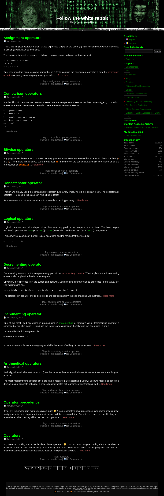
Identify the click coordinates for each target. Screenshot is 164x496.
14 (74, 468)
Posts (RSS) (61, 491)
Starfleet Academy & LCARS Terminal (142, 128)
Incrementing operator (22, 314)
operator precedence (59, 423)
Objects (129, 90)
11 (59, 468)
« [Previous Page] (50, 468)
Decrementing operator (23, 264)
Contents (130, 59)
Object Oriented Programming (138, 109)
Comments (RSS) (79, 491)
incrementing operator (73, 273)
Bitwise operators (19, 150)
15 (79, 468)
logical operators (59, 252)
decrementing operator (59, 302)
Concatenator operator (23, 183)
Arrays (128, 78)
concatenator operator (59, 206)
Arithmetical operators (23, 363)
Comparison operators (23, 94)
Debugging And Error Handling (139, 101)
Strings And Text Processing (138, 86)
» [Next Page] (88, 468)
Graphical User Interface (136, 94)
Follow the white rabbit (82, 18)
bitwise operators (59, 170)
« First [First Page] (44, 468)
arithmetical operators (59, 390)
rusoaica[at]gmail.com (123, 488)
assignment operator (59, 81)
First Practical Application (136, 105)
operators (75, 81)
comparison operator (59, 137)
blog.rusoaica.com (133, 136)
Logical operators (19, 219)
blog (128, 71)
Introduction (56, 84)
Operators (12, 436)
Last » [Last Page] (95, 468)
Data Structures (132, 97)
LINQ (128, 117)
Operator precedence (21, 402)
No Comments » (74, 84)
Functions (130, 82)
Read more (63, 75)
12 (64, 468)
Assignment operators (22, 38)
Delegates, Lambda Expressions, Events (143, 113)
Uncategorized (132, 67)
